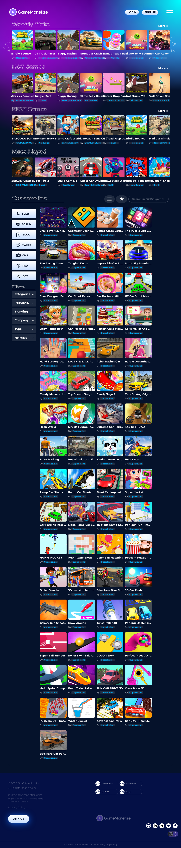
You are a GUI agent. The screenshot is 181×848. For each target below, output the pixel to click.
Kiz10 (110, 185)
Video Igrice (159, 58)
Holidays (24, 337)
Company (24, 320)
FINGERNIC (113, 58)
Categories (24, 294)
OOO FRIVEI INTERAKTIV (28, 185)
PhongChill (21, 143)
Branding (24, 311)
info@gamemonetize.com (25, 794)
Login (132, 12)
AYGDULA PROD (47, 143)
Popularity (24, 302)
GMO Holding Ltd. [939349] (105, 844)
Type (24, 329)
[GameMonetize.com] (28, 12)
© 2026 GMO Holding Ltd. (24, 783)
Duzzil (42, 185)
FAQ (125, 791)
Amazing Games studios (97, 58)
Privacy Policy (16, 807)
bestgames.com (93, 143)
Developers (104, 783)
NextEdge (67, 143)
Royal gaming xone (48, 58)
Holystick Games (24, 100)
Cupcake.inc (50, 235)
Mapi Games (22, 58)
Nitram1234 (136, 100)
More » (163, 25)
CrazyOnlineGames (94, 185)
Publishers (128, 783)
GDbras (42, 100)
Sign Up (150, 12)
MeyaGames (68, 185)
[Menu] (169, 12)
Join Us (18, 819)
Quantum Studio (116, 100)
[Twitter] (168, 825)
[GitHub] (175, 825)
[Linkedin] (161, 825)
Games (102, 791)
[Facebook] (148, 825)
